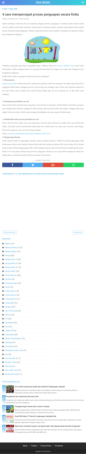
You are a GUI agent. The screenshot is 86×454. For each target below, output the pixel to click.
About (25, 446)
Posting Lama (77, 232)
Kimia (7, 327)
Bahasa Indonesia (12, 248)
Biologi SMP (10, 271)
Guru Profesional (11, 311)
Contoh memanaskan (9, 84)
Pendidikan (9, 347)
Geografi (8, 307)
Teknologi (9, 366)
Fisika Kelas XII (11, 299)
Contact (34, 446)
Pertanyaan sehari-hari (14, 351)
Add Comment (24, 19)
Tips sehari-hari (11, 370)
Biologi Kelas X (11, 260)
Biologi (8, 256)
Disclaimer (60, 446)
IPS (6, 319)
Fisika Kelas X (10, 291)
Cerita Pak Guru (11, 275)
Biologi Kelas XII (11, 267)
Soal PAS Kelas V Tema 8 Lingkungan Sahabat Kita (35, 416)
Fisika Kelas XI (11, 295)
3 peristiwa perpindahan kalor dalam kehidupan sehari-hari (28, 134)
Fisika (7, 287)
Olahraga (8, 343)
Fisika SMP (9, 303)
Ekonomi (8, 279)
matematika (9, 335)
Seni (7, 354)
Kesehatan (9, 323)
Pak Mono (43, 2)
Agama (7, 244)
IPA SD (8, 315)
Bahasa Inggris (11, 252)
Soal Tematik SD (11, 358)
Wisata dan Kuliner (12, 374)
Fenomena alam (11, 283)
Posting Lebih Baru (9, 232)
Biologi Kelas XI (11, 263)
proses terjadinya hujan (66, 66)
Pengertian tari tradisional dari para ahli (22, 397)
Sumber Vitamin (11, 362)
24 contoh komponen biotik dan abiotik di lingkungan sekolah (40, 387)
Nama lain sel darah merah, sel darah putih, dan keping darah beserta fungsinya (47, 426)
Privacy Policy (46, 446)
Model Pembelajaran (13, 339)
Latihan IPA (9, 331)
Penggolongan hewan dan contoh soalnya (32, 407)
